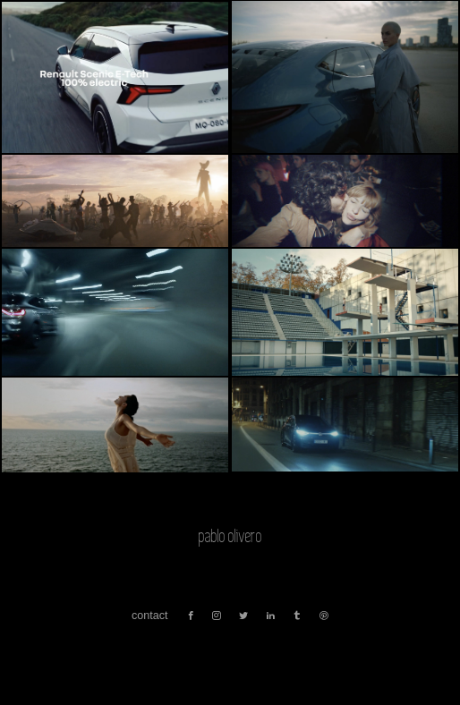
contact (150, 615)
